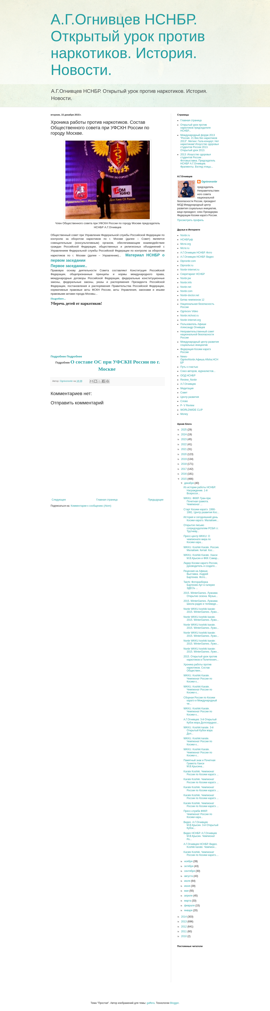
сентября (190, 871)
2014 (184, 916)
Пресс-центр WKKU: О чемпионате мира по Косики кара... (197, 539)
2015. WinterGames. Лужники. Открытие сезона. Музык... (201, 594)
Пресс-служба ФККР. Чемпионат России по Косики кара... (198, 814)
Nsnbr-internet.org (190, 319)
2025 (184, 429)
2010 (184, 936)
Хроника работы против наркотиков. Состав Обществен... (197, 667)
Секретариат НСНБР (192, 274)
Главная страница (107, 499)
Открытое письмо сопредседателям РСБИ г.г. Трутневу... (201, 528)
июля (187, 880)
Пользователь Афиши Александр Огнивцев (193, 326)
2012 (184, 926)
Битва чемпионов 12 (192, 299)
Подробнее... (58, 298)
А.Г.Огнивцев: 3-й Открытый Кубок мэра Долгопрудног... (201, 721)
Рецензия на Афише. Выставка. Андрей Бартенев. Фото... (196, 574)
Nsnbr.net (185, 286)
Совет (183, 392)
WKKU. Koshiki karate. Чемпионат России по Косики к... (198, 741)
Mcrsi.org (185, 243)
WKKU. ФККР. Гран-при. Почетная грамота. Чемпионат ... (197, 501)
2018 (184, 463)
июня (187, 885)
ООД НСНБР (188, 375)
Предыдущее (155, 499)
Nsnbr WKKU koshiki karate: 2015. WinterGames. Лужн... (201, 610)
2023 (184, 439)
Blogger (174, 1003)
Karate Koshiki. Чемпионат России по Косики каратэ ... (201, 773)
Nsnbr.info (186, 282)
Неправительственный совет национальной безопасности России (197, 334)
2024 (184, 434)
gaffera (150, 1003)
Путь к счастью (189, 366)
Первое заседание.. (69, 266)
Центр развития (189, 397)
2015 (184, 478)
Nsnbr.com (186, 291)
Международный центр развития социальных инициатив (199, 343)
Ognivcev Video (189, 311)
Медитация (186, 388)
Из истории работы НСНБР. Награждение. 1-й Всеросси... (200, 490)
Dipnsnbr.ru (186, 265)
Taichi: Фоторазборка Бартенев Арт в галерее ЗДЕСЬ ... (199, 585)
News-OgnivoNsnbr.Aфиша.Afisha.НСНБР (199, 359)
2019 (184, 459)
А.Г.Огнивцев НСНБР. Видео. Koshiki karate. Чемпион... (200, 845)
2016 (184, 473)
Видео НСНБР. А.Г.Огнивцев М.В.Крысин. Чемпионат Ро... (200, 836)
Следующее (59, 499)
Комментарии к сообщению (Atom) (91, 505)
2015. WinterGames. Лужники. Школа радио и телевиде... (201, 602)
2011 (184, 931)
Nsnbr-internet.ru (189, 269)
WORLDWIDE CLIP (191, 409)
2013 (184, 921)
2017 (184, 469)
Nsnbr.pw (185, 278)
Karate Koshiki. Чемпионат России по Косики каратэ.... (201, 853)
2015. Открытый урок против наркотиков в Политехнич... (201, 658)
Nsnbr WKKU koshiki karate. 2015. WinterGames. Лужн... (201, 618)
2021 (184, 449)
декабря (189, 483)
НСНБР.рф (186, 239)
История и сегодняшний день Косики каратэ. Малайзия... (201, 519)
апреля (188, 895)
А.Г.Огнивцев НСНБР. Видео (197, 256)
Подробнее (58, 356)
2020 (184, 454)
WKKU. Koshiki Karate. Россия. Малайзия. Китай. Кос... (201, 549)
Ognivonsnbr (209, 181)
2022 (184, 444)
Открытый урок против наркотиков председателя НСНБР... (195, 127)
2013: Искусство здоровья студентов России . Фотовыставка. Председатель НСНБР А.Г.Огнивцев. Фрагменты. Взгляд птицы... (197, 160)
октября (189, 866)
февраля (189, 905)
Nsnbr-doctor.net (189, 295)
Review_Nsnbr (188, 379)
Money (184, 414)
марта (188, 900)
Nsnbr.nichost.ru (189, 315)
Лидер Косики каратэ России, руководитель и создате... (201, 564)
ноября (188, 861)
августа (189, 876)
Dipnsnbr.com (188, 261)
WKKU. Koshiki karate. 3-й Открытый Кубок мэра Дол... (198, 730)
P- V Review (187, 405)
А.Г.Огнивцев (188, 383)
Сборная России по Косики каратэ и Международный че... (200, 700)
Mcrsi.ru (184, 248)
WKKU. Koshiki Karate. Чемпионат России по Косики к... (198, 678)
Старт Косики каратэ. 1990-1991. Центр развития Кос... (201, 511)
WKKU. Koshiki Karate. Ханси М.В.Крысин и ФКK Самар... (201, 556)
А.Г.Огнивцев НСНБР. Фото (196, 252)
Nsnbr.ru (185, 235)
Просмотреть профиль (190, 220)
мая (186, 890)
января (188, 910)
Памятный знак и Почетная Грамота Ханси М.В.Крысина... (199, 763)
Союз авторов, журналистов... (198, 371)
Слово (184, 401)
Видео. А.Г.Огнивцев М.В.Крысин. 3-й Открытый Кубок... (201, 825)
